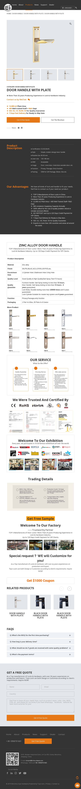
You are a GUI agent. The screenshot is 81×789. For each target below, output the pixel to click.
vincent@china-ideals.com (34, 761)
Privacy (48, 784)
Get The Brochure (57, 120)
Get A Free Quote (23, 120)
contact (15, 15)
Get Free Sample (40, 518)
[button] (69, 589)
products (29, 5)
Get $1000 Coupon (40, 581)
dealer (51, 5)
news (36, 5)
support (44, 5)
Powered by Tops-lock (37, 784)
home (14, 5)
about (21, 5)
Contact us (55, 784)
